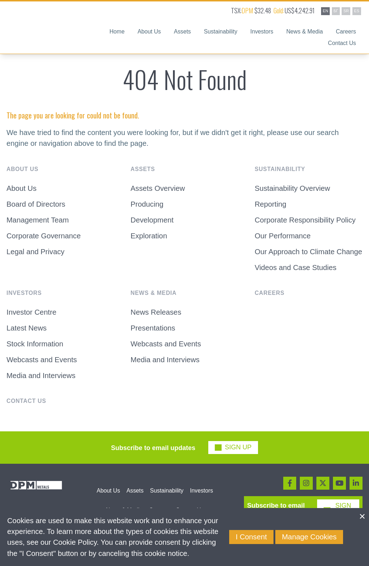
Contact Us (342, 43)
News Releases (155, 312)
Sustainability (166, 491)
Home (117, 32)
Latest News (26, 328)
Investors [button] (262, 32)
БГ (335, 11)
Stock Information (34, 344)
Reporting (270, 204)
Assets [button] (182, 32)
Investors (201, 491)
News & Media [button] (304, 32)
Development (151, 220)
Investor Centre (31, 312)
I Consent (251, 537)
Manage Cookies (309, 537)
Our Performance (283, 236)
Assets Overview (157, 188)
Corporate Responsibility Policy (305, 220)
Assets (134, 491)
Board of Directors (35, 204)
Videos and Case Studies (296, 267)
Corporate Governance (43, 236)
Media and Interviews (40, 375)
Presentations (152, 328)
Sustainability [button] (220, 32)
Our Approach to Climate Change (308, 252)
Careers (346, 32)
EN (325, 11)
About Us (21, 188)
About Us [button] (149, 32)
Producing (146, 204)
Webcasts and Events (41, 360)
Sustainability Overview (292, 188)
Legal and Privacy (35, 252)
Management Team (37, 220)
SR (346, 11)
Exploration (148, 236)
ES (356, 11)
